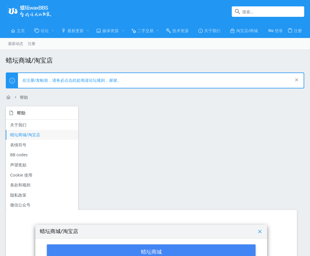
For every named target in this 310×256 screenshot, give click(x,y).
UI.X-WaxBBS (19, 223)
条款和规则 (20, 185)
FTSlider (186, 237)
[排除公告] (296, 80)
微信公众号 (20, 205)
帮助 (272, 223)
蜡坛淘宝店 (194, 173)
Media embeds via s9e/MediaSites (248, 237)
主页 (283, 223)
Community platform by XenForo (59, 237)
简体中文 (47, 223)
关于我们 (18, 125)
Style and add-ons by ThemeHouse (147, 237)
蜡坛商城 (194, 147)
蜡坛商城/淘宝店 (25, 134)
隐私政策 (18, 195)
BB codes (19, 154)
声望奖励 (18, 165)
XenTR (208, 237)
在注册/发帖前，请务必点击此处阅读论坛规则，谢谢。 (71, 80)
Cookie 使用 (21, 175)
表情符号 (18, 145)
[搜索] (268, 11)
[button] (52, 30)
